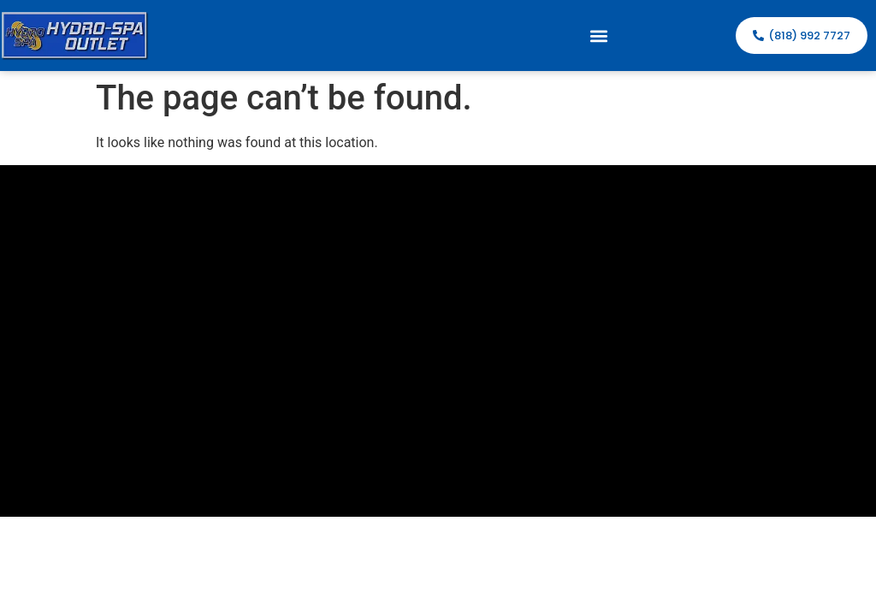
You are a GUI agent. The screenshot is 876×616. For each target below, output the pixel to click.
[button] (599, 35)
